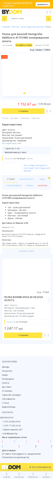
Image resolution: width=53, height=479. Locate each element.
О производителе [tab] (13, 185)
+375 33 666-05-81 (12, 421)
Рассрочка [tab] (42, 185)
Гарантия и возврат (11, 394)
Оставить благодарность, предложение (21, 453)
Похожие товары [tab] (26, 251)
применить (42, 4)
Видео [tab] (44, 178)
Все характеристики (11, 143)
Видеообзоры (8, 406)
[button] (24, 93)
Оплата (5, 118)
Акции (5, 374)
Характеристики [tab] (26, 179)
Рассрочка (7, 370)
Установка (24, 118)
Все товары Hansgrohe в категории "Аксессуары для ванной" (37, 168)
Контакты (7, 412)
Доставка (14, 118)
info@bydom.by (10, 433)
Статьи (5, 402)
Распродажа (8, 378)
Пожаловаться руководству (15, 457)
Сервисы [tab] (29, 185)
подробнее (8, 5)
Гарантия (35, 118)
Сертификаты (8, 398)
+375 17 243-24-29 (12, 425)
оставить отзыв (24, 45)
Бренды (5, 366)
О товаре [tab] (11, 179)
